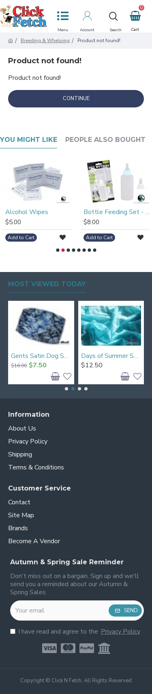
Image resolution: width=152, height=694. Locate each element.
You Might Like (28, 140)
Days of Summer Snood (111, 356)
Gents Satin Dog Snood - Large (41, 356)
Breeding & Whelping (45, 41)
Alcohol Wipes (26, 212)
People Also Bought (105, 140)
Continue (76, 98)
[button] (57, 250)
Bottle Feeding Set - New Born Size (116, 212)
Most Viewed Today (47, 284)
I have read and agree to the (75, 632)
